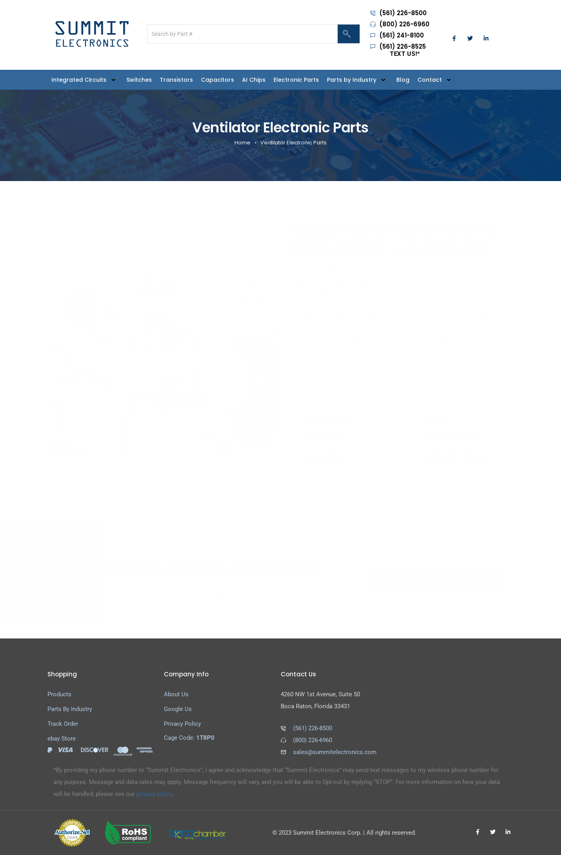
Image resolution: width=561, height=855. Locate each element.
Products (59, 694)
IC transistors (330, 421)
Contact (435, 79)
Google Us (178, 709)
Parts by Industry (357, 79)
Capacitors (217, 80)
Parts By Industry (69, 709)
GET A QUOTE (471, 579)
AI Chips (254, 80)
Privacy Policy (182, 723)
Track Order (62, 723)
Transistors (176, 80)
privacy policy (154, 794)
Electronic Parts (296, 80)
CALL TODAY (405, 579)
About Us (176, 694)
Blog (402, 80)
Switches (139, 80)
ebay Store (61, 738)
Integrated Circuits (84, 79)
